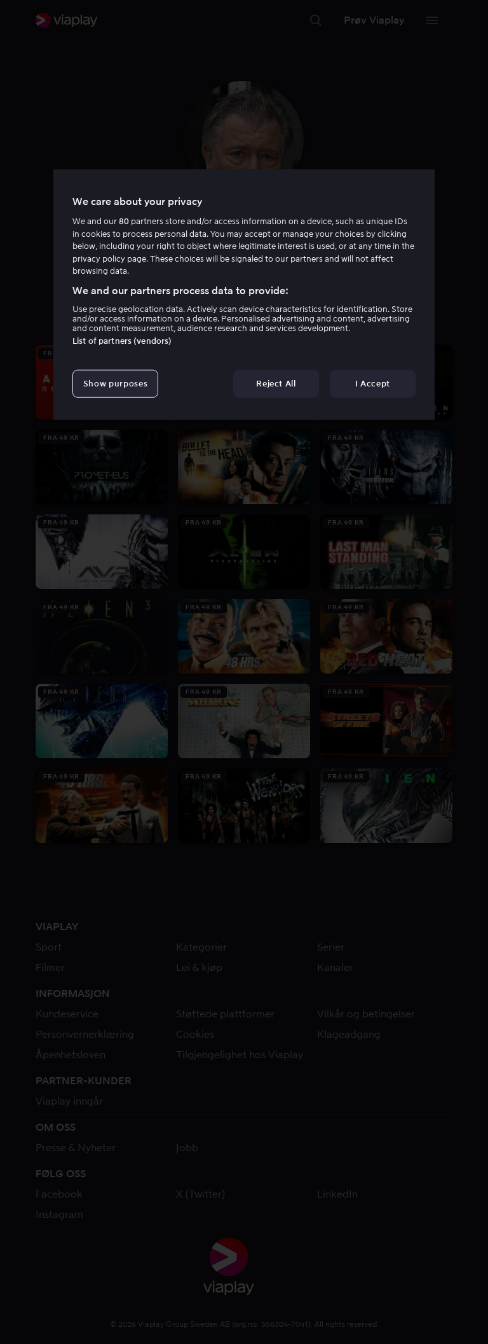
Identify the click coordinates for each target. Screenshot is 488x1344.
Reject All (276, 383)
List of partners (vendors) (122, 341)
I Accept (372, 383)
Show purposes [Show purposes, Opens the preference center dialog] (115, 383)
